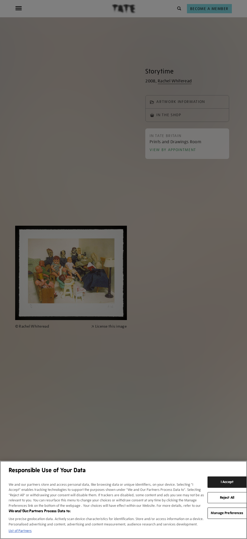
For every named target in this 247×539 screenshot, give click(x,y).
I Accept (227, 482)
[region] (123, 500)
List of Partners (20, 530)
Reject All (227, 497)
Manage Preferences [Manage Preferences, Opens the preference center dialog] (227, 513)
